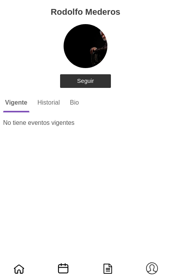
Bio (74, 102)
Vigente (16, 102)
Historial (49, 102)
